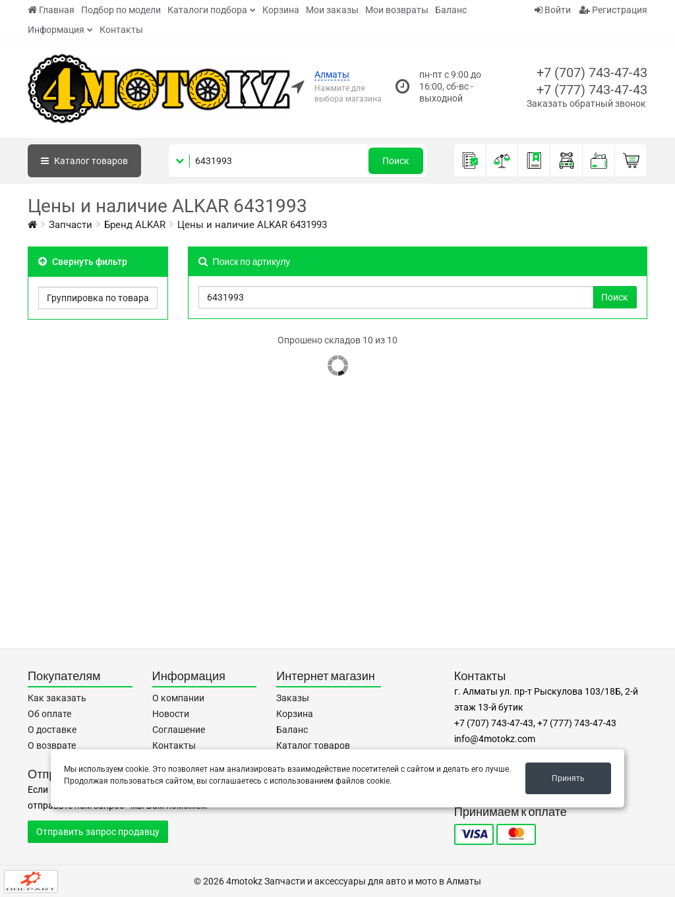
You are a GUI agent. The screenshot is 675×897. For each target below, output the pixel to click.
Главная (51, 10)
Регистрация (613, 10)
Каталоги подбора (207, 10)
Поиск (395, 161)
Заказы (292, 698)
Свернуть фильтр (82, 261)
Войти (553, 10)
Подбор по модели (121, 10)
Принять (568, 778)
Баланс (451, 10)
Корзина (280, 10)
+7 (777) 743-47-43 (592, 89)
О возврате (52, 745)
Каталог (84, 161)
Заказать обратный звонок (586, 103)
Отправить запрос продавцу (98, 831)
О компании (178, 698)
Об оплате (49, 714)
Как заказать (57, 698)
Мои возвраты (396, 10)
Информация (56, 29)
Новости (170, 714)
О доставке (52, 729)
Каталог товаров (313, 745)
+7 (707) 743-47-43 (592, 72)
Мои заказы (332, 10)
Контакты (121, 29)
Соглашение (178, 729)
